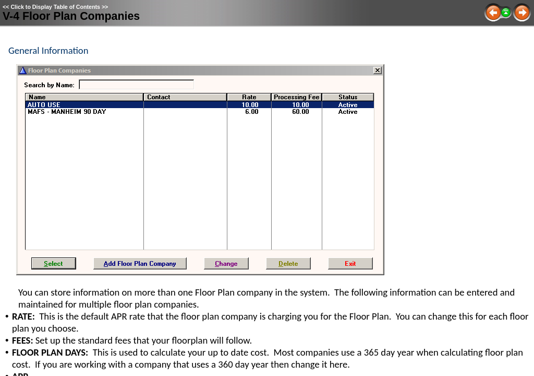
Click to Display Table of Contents (55, 7)
